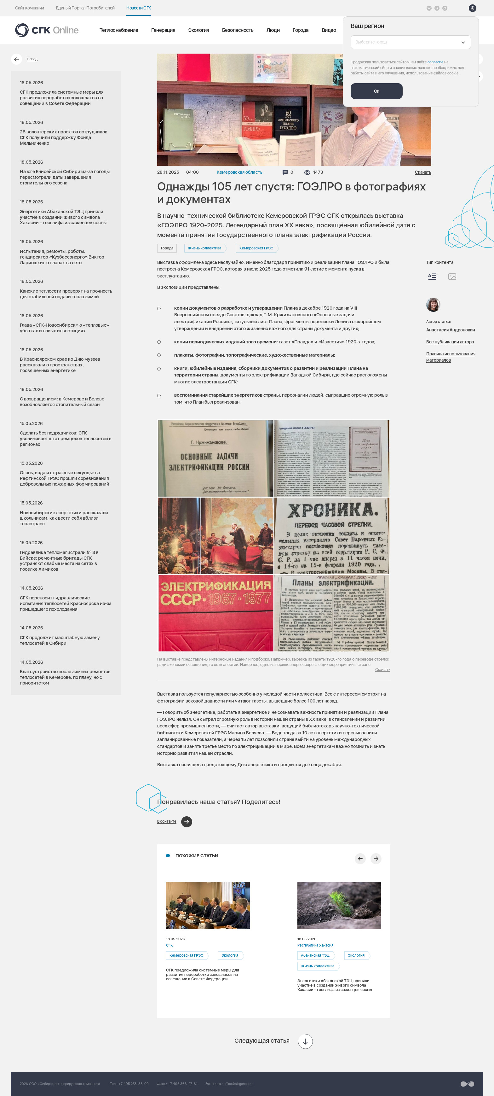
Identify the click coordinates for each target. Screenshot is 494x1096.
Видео (329, 30)
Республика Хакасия (315, 945)
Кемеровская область (239, 172)
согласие (435, 62)
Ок (376, 91)
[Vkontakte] (429, 8)
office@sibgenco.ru (238, 1084)
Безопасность (237, 30)
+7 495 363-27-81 (183, 1084)
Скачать (423, 172)
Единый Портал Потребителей (85, 7)
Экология (198, 30)
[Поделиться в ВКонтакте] (174, 821)
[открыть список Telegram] (436, 8)
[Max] (444, 8)
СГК (169, 945)
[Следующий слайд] (376, 858)
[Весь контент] (432, 276)
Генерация (163, 30)
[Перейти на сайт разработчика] (467, 1084)
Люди (273, 30)
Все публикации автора (450, 341)
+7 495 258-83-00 (133, 1084)
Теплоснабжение (119, 30)
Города (301, 30)
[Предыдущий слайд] (360, 858)
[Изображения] (452, 276)
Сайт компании (29, 7)
